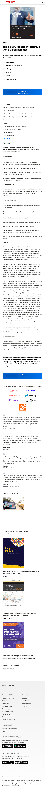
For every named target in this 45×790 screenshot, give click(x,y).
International (7, 725)
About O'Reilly (7, 695)
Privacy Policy (26, 703)
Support (25, 695)
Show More (6, 138)
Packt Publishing (11, 79)
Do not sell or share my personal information (14, 777)
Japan (4, 731)
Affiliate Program (7, 711)
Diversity (4, 717)
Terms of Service (6, 784)
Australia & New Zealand (9, 728)
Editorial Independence (27, 784)
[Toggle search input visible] (43, 2)
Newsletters (25, 701)
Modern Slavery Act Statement (10, 786)
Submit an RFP (6, 714)
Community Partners (8, 709)
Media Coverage (7, 706)
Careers (4, 701)
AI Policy (24, 706)
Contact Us (25, 698)
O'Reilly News (6, 703)
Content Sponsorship (8, 719)
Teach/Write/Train (8, 698)
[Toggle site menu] (2, 2)
